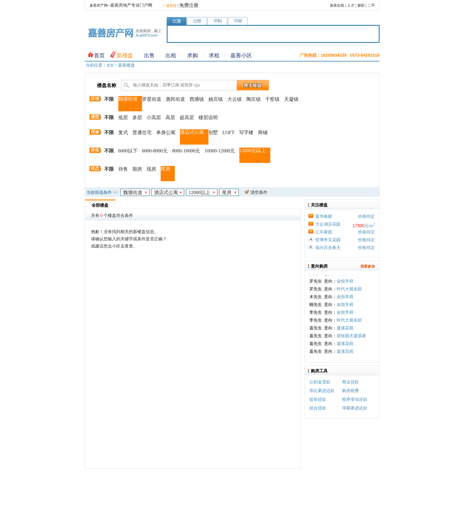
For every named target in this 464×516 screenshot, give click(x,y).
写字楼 (246, 132)
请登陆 (170, 6)
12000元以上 (252, 150)
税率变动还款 (354, 399)
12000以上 (202, 192)
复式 (123, 132)
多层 (137, 117)
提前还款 (317, 399)
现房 (151, 169)
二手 (371, 5)
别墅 (213, 132)
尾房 (165, 168)
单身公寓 (165, 132)
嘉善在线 (337, 5)
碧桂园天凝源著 (351, 338)
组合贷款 (317, 408)
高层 (170, 117)
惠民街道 (175, 99)
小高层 (154, 117)
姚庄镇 (215, 99)
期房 (137, 169)
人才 (350, 5)
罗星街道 (151, 99)
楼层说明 (208, 117)
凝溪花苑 (345, 330)
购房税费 (350, 390)
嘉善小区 (241, 55)
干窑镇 (272, 99)
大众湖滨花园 (328, 224)
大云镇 (234, 99)
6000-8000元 (155, 150)
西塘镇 (197, 99)
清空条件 (258, 192)
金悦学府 (345, 283)
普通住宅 (142, 132)
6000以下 (128, 150)
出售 (149, 55)
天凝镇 (291, 99)
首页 (99, 55)
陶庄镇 (253, 99)
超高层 (187, 117)
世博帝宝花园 (328, 240)
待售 (123, 169)
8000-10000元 (186, 150)
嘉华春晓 (323, 216)
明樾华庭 (345, 275)
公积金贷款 (319, 382)
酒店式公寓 (192, 132)
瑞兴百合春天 (328, 247)
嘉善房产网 (98, 5)
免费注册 (189, 5)
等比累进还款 (322, 390)
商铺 (263, 132)
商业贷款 (350, 382)
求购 (192, 55)
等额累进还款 (354, 408)
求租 (214, 55)
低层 (123, 117)
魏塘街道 (128, 98)
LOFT (229, 132)
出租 (170, 55)
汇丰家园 (323, 232)
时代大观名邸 (349, 291)
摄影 (361, 5)
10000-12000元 (220, 150)
